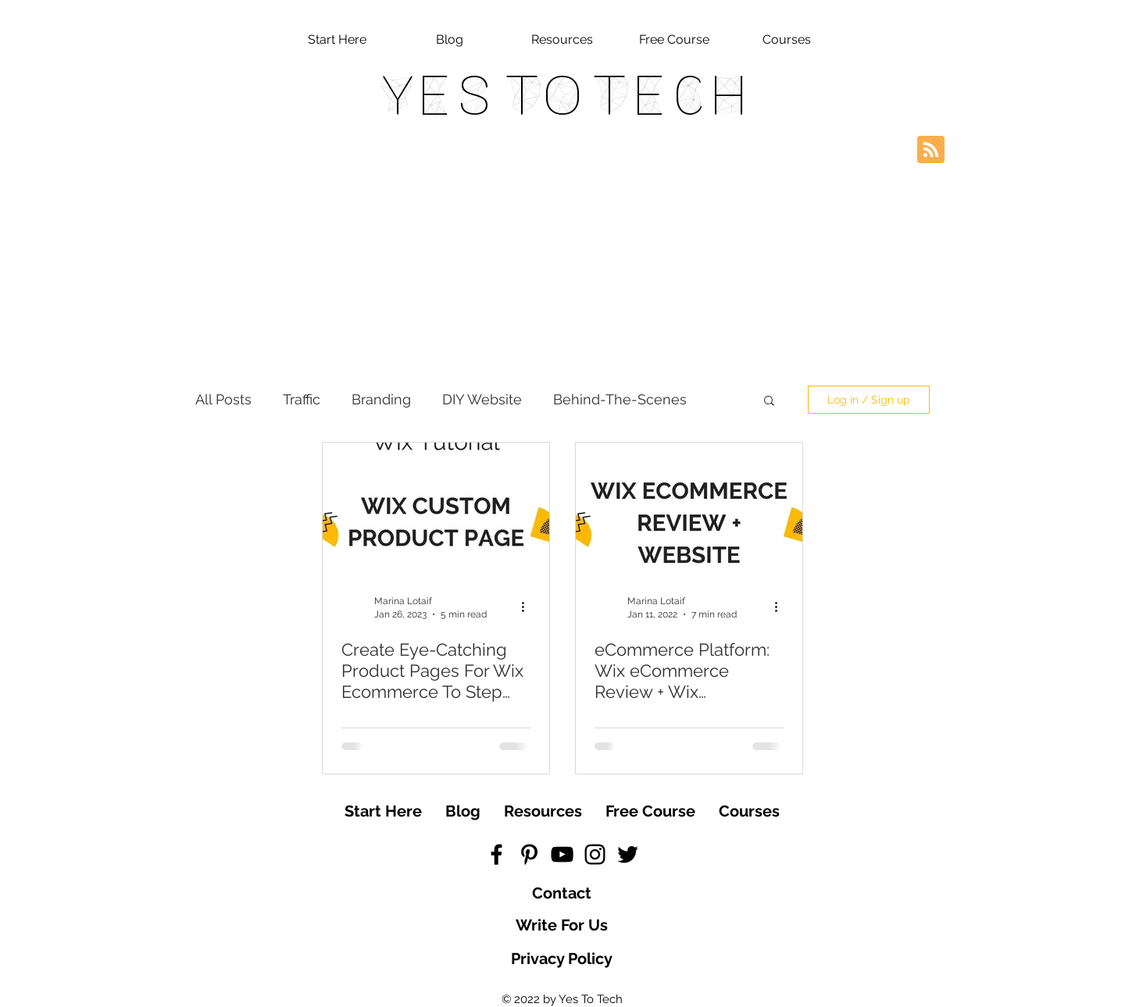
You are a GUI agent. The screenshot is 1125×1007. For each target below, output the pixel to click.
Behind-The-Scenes (620, 399)
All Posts (223, 399)
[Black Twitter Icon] (627, 854)
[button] (769, 401)
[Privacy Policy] (561, 958)
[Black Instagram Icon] (595, 854)
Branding (381, 399)
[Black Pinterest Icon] (529, 854)
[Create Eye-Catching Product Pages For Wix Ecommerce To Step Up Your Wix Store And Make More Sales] (436, 507)
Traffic (301, 399)
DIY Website (482, 399)
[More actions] (528, 606)
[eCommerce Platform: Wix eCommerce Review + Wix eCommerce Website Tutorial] (689, 507)
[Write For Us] (561, 925)
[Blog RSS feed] (931, 150)
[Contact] (561, 893)
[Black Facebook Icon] (496, 854)
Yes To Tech (562, 95)
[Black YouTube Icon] (562, 854)
